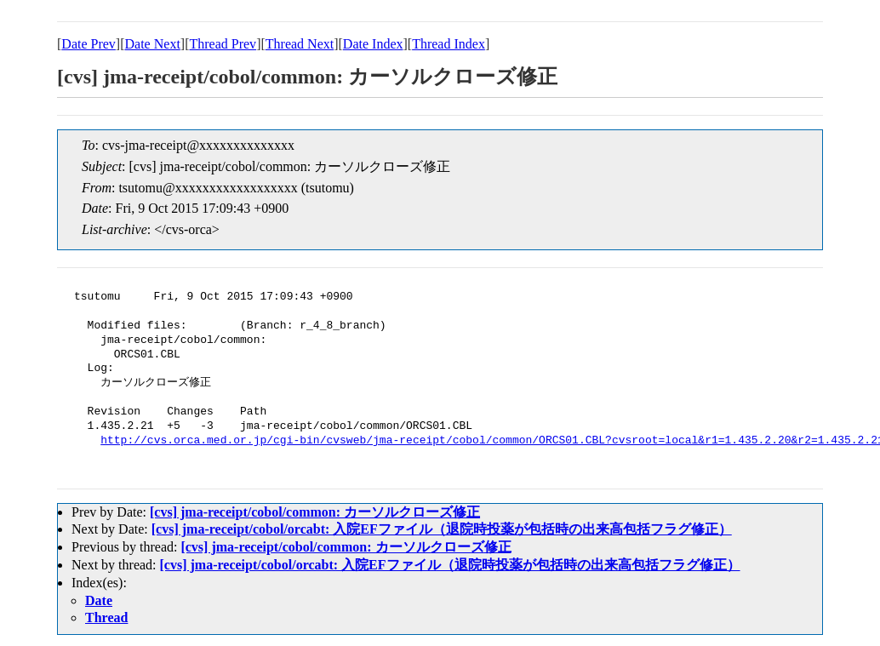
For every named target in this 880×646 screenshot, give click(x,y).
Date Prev (88, 44)
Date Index (373, 44)
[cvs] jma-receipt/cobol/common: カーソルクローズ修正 (315, 512)
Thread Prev (222, 44)
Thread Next (300, 44)
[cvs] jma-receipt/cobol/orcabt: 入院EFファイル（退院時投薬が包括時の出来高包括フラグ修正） (441, 529)
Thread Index (448, 44)
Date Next (152, 44)
